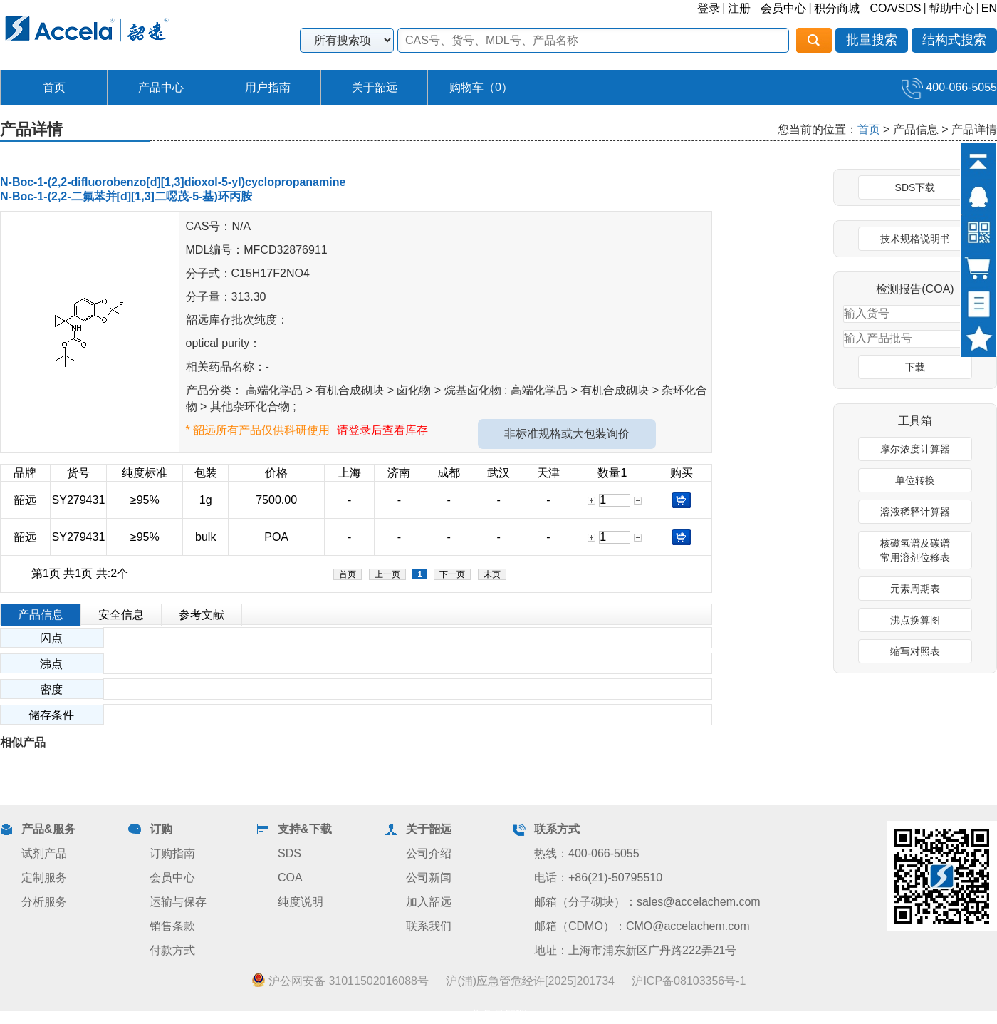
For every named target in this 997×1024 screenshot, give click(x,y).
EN (989, 8)
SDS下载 (915, 187)
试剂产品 (44, 853)
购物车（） (481, 87)
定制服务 (44, 878)
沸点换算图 (915, 620)
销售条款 (172, 926)
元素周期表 (915, 588)
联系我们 (428, 926)
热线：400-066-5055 (587, 853)
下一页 (452, 574)
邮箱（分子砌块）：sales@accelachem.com (647, 902)
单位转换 (915, 480)
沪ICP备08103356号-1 (689, 981)
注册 (739, 8)
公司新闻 (428, 878)
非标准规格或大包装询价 (567, 434)
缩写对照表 (915, 651)
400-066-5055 (949, 87)
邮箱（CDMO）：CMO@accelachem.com (642, 926)
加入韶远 (428, 902)
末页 (492, 574)
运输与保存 (178, 902)
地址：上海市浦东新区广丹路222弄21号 (635, 950)
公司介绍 (428, 853)
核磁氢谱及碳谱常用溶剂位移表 (915, 550)
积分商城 (837, 8)
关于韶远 (374, 87)
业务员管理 (498, 1015)
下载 (915, 367)
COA (290, 878)
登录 (708, 8)
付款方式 (172, 950)
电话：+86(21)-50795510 (598, 878)
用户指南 (268, 87)
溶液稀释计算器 (915, 511)
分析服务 (44, 902)
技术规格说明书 (915, 238)
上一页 (387, 574)
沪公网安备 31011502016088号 (340, 980)
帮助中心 (951, 8)
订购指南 (172, 853)
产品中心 (161, 87)
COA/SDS (895, 8)
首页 (54, 87)
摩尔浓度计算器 (915, 449)
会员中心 (783, 8)
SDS (289, 853)
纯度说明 (300, 902)
